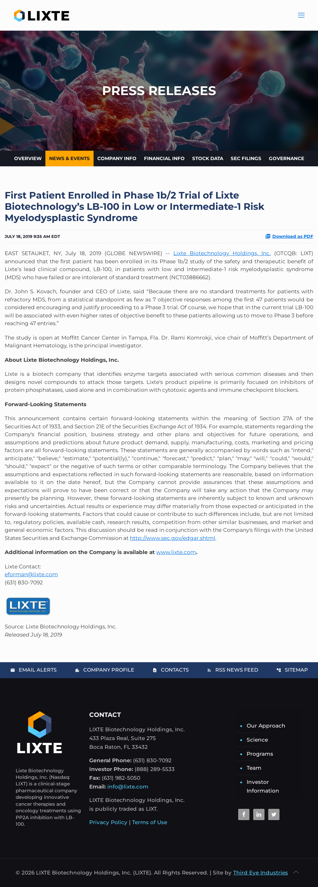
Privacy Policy (108, 822)
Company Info (116, 158)
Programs (260, 754)
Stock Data (207, 158)
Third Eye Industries (260, 872)
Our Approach (266, 726)
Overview (28, 158)
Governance (286, 158)
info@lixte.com (127, 787)
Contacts (170, 670)
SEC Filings (246, 158)
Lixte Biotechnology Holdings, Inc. (222, 253)
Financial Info (164, 158)
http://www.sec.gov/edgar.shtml (172, 538)
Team (254, 768)
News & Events (69, 158)
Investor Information (263, 786)
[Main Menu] (301, 15)
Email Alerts (33, 670)
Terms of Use (149, 822)
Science (257, 740)
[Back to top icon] (295, 872)
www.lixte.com (176, 552)
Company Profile (104, 670)
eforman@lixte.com (31, 574)
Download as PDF (289, 236)
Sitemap (292, 670)
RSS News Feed (232, 670)
